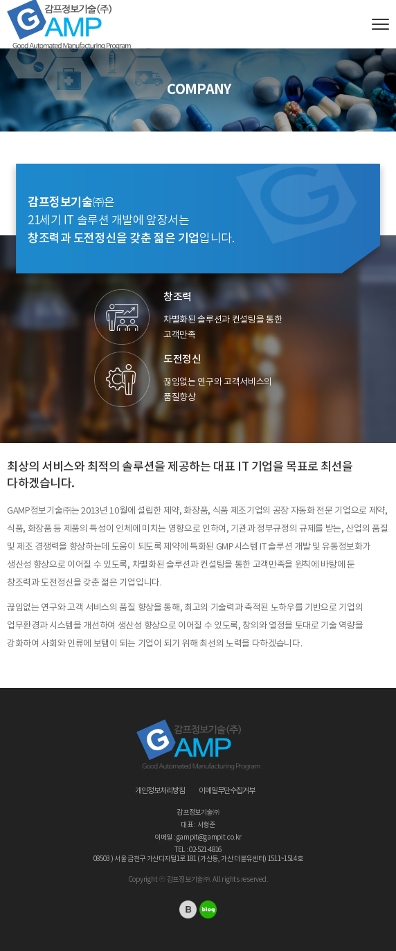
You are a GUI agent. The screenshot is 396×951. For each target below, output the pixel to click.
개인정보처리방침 (160, 791)
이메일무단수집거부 (227, 791)
